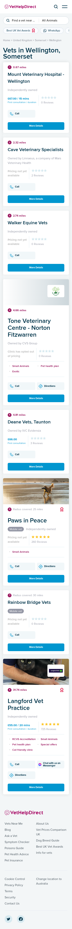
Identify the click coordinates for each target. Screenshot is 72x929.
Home (6, 40)
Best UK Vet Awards (49, 847)
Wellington (55, 40)
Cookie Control (15, 879)
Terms (8, 891)
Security (10, 897)
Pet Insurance (14, 860)
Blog (8, 830)
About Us (42, 824)
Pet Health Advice (17, 854)
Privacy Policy (14, 885)
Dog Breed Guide (47, 840)
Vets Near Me (14, 824)
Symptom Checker (17, 842)
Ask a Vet (11, 836)
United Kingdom (22, 40)
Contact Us (12, 903)
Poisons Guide (14, 848)
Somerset (40, 40)
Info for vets (44, 853)
